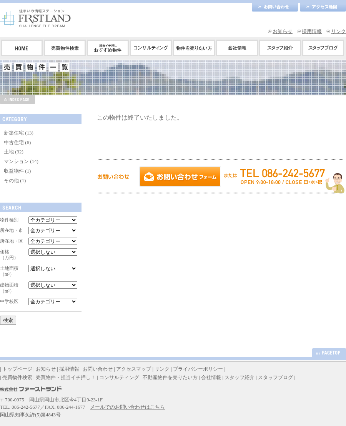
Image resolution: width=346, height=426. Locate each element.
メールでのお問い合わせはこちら (127, 407)
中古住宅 (14, 142)
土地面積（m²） (9, 271)
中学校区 (9, 301)
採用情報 (312, 31)
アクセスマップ (133, 369)
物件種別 (9, 220)
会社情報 (211, 377)
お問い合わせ (98, 369)
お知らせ (283, 31)
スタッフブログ (275, 377)
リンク (338, 31)
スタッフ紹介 (240, 377)
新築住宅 (14, 133)
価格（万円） (9, 255)
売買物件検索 (17, 377)
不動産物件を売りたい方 (170, 377)
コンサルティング (119, 377)
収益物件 (14, 171)
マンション (16, 161)
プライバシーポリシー (198, 369)
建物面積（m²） (9, 288)
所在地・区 (11, 241)
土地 (9, 152)
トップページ (17, 369)
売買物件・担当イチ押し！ (66, 377)
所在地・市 (11, 230)
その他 (11, 180)
